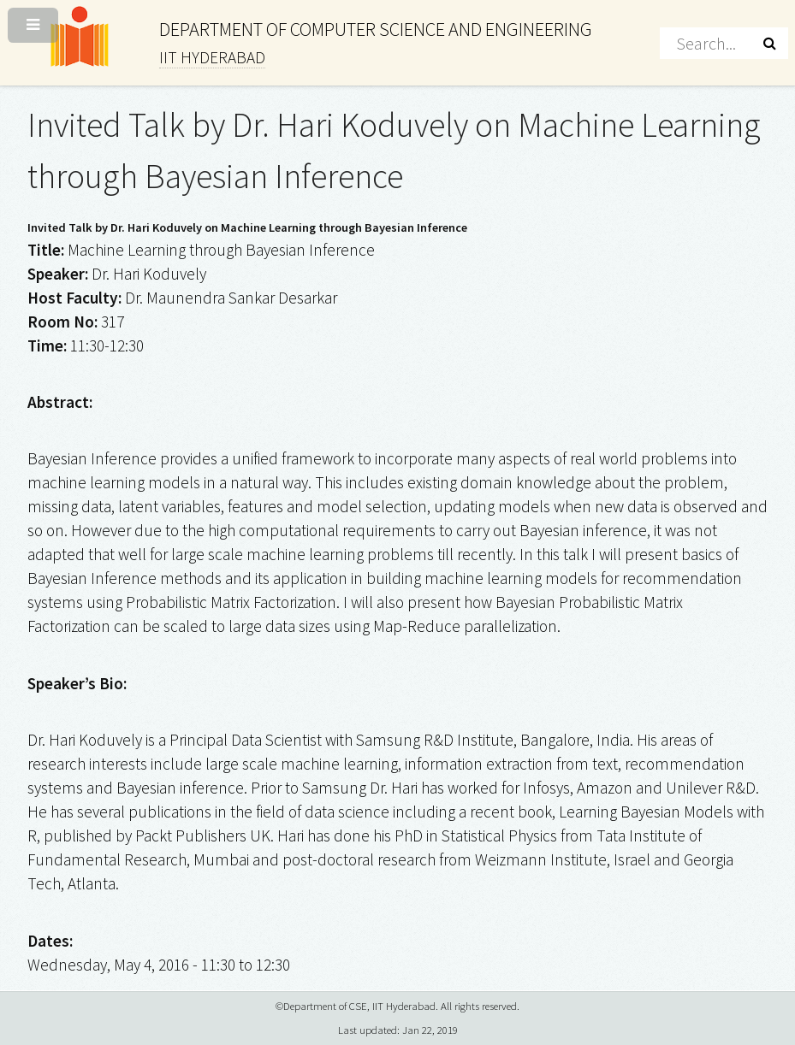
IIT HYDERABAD (212, 57)
